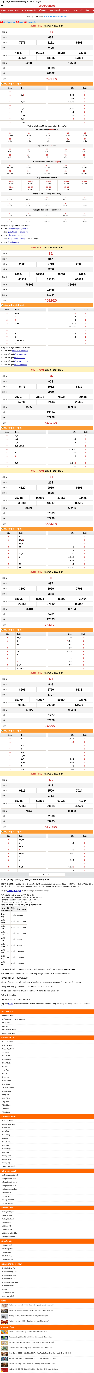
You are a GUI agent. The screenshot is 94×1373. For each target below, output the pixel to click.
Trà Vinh (5, 1086)
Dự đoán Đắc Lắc (8, 1256)
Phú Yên (5, 1130)
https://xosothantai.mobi (55, 16)
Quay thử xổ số (8, 1274)
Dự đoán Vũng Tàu (9, 1249)
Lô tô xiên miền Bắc (9, 1211)
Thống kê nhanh (8, 1196)
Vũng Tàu (6, 1026)
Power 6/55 (6, 1011)
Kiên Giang (6, 1069)
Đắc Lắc (5, 1098)
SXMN (4, 1267)
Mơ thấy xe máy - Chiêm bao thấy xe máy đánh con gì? (28, 1293)
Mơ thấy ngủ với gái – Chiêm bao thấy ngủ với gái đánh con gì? (31, 1282)
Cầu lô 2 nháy (7, 1233)
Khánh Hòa (6, 1119)
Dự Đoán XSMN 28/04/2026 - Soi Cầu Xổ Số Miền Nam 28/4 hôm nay (33, 1357)
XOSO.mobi (47, 5)
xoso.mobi (22, 1365)
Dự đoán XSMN (8, 1263)
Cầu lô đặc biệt (7, 1226)
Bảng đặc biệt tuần (9, 1156)
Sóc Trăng (6, 1076)
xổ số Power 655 (20, 365)
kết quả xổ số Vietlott (20, 351)
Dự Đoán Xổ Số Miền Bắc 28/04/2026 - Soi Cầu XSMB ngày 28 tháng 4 (34, 1347)
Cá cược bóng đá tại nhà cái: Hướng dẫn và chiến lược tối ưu (30, 1314)
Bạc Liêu (5, 1019)
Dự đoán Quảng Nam (10, 1260)
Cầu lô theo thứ (7, 1237)
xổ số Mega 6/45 (20, 354)
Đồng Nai (5, 1055)
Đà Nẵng (5, 1109)
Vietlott (67, 10)
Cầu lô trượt (6, 1230)
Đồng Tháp (6, 1058)
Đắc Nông (6, 1112)
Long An (5, 1072)
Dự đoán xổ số (29, 10)
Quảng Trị (6, 1140)
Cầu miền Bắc (6, 1219)
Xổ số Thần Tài (8, 1270)
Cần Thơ (5, 1048)
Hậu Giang (6, 1062)
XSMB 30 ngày (54, 10)
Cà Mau (5, 1044)
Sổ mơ (87, 10)
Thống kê (42, 10)
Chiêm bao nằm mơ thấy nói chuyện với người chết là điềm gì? (31, 1288)
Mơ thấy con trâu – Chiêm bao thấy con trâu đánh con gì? (29, 1299)
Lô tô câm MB (7, 1207)
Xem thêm (47, 875)
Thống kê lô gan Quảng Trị (18, 228)
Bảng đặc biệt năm (9, 1163)
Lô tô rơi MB (6, 1203)
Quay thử (77, 10)
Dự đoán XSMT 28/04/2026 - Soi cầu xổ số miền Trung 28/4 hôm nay (33, 1352)
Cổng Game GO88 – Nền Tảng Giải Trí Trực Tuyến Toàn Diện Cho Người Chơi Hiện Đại (40, 1331)
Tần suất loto (7, 1193)
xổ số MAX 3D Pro (21, 361)
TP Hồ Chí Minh (8, 1065)
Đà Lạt (4, 1051)
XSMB (3, 10)
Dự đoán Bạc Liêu (9, 1253)
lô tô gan (56, 162)
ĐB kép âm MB (7, 1181)
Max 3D (5, 1004)
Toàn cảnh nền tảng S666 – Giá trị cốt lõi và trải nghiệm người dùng (32, 1336)
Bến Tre (5, 1023)
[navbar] (2, 5)
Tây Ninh (5, 1079)
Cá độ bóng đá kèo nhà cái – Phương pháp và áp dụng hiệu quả (31, 1320)
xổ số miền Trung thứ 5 (16, 235)
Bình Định (6, 1105)
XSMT (17, 10)
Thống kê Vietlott (8, 1214)
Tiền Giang (6, 1083)
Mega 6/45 (6, 1000)
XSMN (10, 10)
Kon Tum (5, 1123)
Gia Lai (5, 1116)
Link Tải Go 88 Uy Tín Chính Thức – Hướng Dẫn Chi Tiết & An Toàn (32, 1341)
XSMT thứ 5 (32, 22)
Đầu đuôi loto (7, 1200)
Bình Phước (6, 1037)
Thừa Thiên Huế (8, 1144)
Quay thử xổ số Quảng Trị (18, 232)
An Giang (5, 1030)
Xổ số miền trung (8, 1094)
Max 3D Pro (6, 1007)
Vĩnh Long (6, 1090)
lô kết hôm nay (13, 242)
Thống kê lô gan (8, 1189)
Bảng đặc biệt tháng (9, 1160)
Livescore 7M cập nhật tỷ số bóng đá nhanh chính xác (28, 1309)
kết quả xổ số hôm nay (16, 239)
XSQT (41, 26)
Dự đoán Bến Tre (8, 1246)
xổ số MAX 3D (19, 358)
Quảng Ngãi (6, 1137)
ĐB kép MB (6, 1174)
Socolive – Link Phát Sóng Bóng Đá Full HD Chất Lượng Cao (30, 1325)
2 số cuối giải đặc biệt (10, 1153)
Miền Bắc (5, 993)
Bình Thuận (6, 1040)
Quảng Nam (6, 1102)
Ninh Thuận (6, 1126)
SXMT (21, 22)
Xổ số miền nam (9, 22)
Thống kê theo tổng (9, 1167)
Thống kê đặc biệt (9, 1149)
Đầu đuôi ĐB (6, 1170)
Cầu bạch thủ (7, 1223)
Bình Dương (7, 1033)
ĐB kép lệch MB (8, 1177)
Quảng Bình (6, 1133)
